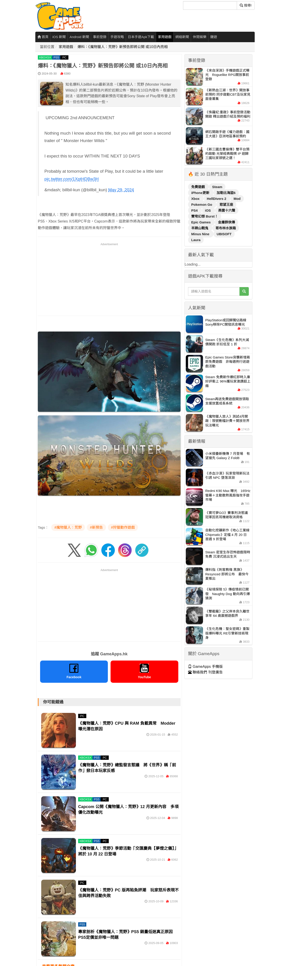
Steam (217, 187)
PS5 (56, 57)
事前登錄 (99, 37)
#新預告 (96, 527)
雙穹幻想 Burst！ (204, 216)
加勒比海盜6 (226, 193)
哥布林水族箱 (225, 228)
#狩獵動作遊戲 (123, 527)
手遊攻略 (117, 37)
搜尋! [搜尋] (246, 5)
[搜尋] (210, 5)
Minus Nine (200, 234)
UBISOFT (224, 234)
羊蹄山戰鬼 (200, 228)
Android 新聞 (79, 37)
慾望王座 (226, 204)
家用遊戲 (165, 37)
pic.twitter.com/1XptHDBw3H (71, 179)
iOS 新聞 (59, 37)
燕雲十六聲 (226, 210)
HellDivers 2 (217, 199)
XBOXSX (45, 57)
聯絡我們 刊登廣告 (205, 672)
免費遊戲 (198, 187)
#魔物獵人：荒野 (68, 527)
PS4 (195, 210)
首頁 (42, 37)
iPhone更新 (200, 193)
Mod (237, 199)
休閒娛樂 (199, 37)
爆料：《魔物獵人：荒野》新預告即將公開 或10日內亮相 (122, 47)
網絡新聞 (182, 37)
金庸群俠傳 (226, 222)
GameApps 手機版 (205, 666)
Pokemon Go (202, 204)
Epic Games (201, 222)
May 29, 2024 (121, 189)
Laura (196, 240)
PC (64, 57)
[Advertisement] (109, 278)
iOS (208, 210)
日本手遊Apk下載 (141, 37)
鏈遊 (213, 37)
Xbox (196, 199)
